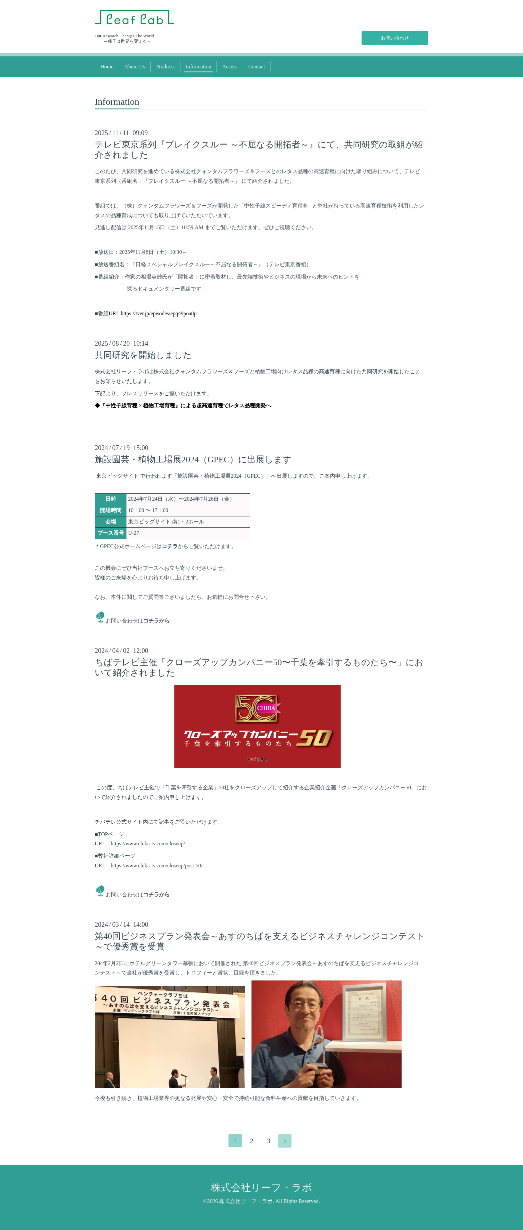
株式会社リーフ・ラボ (261, 1187)
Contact (256, 66)
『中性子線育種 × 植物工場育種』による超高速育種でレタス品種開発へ (185, 405)
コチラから (156, 621)
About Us (134, 66)
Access (229, 66)
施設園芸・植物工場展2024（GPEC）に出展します (193, 459)
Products (165, 66)
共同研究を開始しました (143, 355)
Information (198, 66)
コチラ (170, 546)
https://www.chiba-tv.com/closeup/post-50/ (156, 865)
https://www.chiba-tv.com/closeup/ (148, 843)
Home (106, 66)
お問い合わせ (395, 37)
